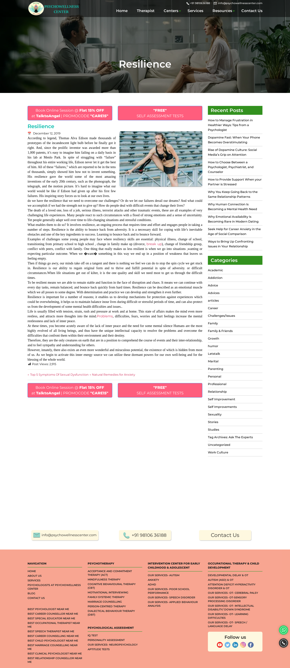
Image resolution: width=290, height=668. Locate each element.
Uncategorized (219, 445)
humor (213, 346)
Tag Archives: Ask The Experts (230, 437)
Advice (213, 285)
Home (122, 11)
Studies (213, 429)
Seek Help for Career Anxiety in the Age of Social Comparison (234, 231)
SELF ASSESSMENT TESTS (160, 113)
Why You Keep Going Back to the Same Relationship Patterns (233, 194)
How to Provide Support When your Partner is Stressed (235, 182)
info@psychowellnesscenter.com (240, 3)
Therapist (145, 11)
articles (213, 300)
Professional (217, 384)
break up (154, 244)
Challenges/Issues (221, 316)
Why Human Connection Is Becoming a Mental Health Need (232, 207)
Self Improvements (222, 407)
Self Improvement (221, 399)
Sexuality (215, 414)
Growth (213, 338)
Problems (105, 316)
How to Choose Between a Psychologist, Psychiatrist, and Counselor (231, 167)
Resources (222, 11)
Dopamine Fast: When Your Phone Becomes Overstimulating (234, 140)
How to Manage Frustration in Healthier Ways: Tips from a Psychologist (230, 125)
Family (213, 323)
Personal (214, 376)
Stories (213, 422)
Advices (214, 293)
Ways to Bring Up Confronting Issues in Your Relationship (230, 244)
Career (213, 308)
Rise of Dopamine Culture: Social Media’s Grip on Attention (232, 152)
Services (195, 11)
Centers (171, 11)
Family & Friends (220, 331)
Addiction (215, 278)
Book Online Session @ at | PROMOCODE (69, 113)
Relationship (217, 391)
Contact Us (251, 11)
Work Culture (218, 452)
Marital (213, 361)
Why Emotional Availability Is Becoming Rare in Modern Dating (233, 219)
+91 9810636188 (200, 3)
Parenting (215, 369)
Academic (215, 270)
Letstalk (214, 353)
